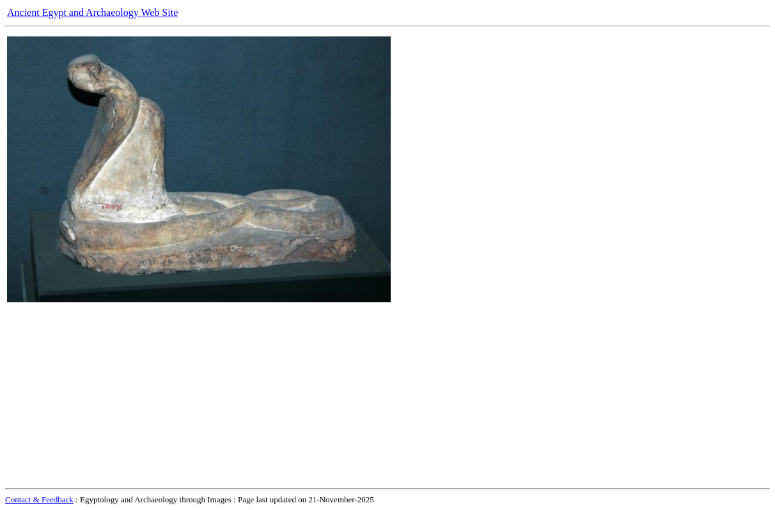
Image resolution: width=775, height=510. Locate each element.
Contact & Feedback (39, 499)
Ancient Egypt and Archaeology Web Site (92, 12)
